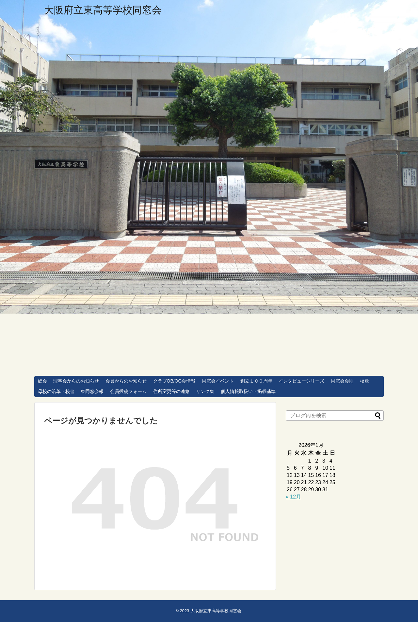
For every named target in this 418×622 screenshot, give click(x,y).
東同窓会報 (92, 391)
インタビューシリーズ (301, 381)
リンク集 (205, 391)
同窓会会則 (342, 381)
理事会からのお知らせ (76, 381)
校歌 (364, 381)
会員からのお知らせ (126, 381)
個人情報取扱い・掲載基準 (248, 391)
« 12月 (293, 496)
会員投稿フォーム (128, 391)
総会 (42, 381)
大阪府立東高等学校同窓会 (103, 10)
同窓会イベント (218, 381)
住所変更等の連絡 (171, 391)
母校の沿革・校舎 (56, 391)
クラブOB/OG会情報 (174, 381)
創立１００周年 (256, 381)
